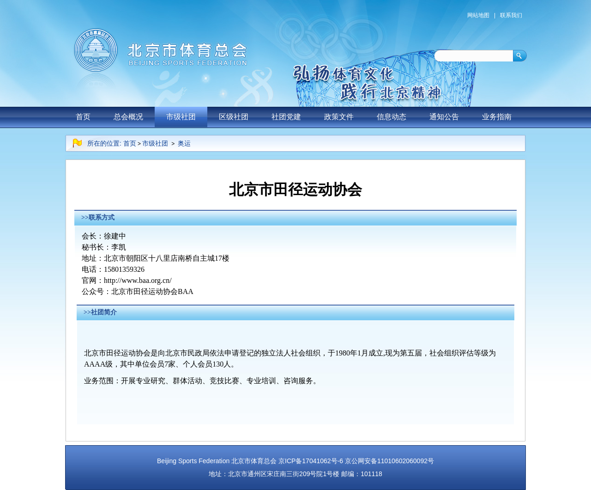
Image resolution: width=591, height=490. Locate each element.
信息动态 (391, 117)
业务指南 (497, 117)
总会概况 (128, 117)
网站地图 (478, 15)
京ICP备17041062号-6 (310, 461)
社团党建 (286, 117)
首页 (83, 117)
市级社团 (181, 117)
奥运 (184, 143)
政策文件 (339, 117)
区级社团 (233, 117)
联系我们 (511, 15)
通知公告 (444, 117)
